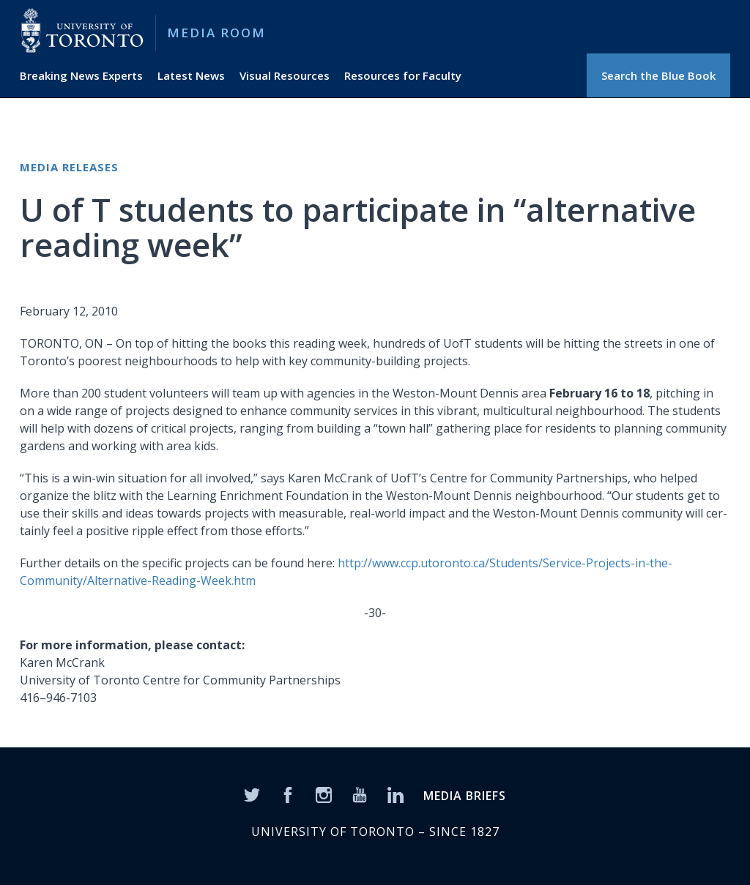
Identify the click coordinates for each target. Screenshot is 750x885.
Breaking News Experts (81, 75)
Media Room (216, 32)
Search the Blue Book (658, 75)
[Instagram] (324, 793)
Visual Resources (285, 75)
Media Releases (69, 167)
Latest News (191, 75)
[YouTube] (359, 793)
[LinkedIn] (395, 793)
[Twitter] (252, 793)
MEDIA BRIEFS (464, 796)
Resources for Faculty (402, 75)
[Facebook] (288, 793)
